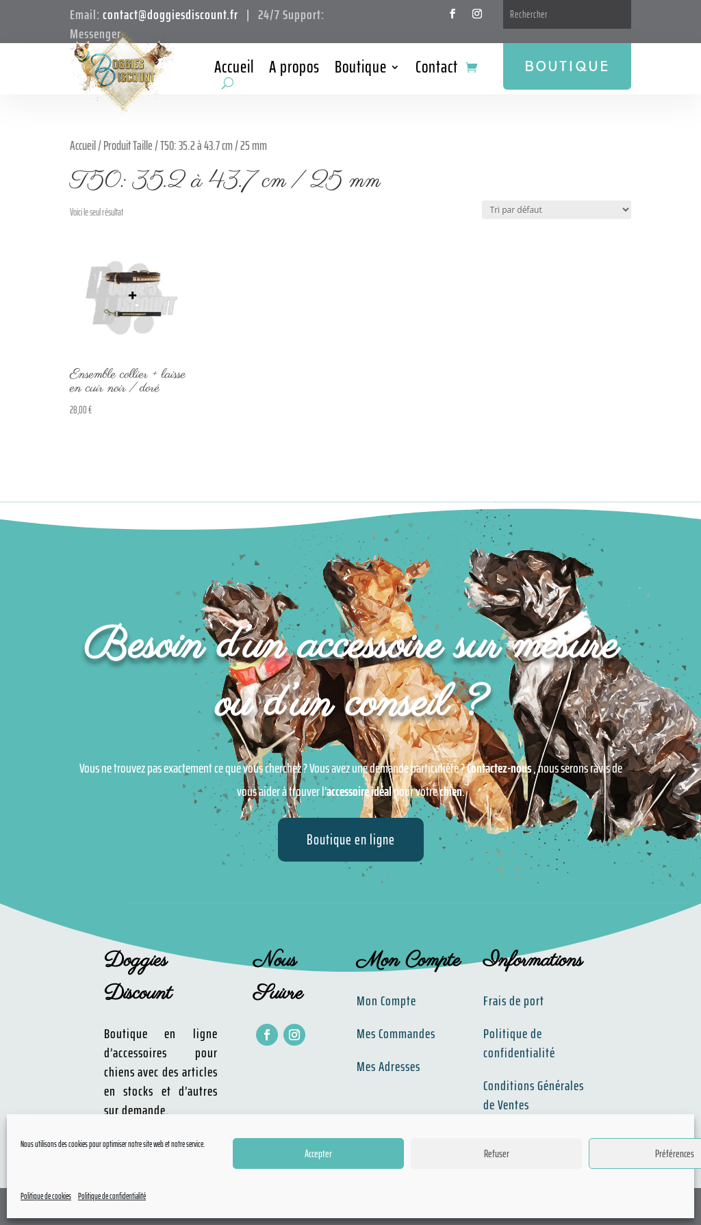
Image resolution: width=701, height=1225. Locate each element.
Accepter (318, 1154)
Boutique (361, 69)
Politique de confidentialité (112, 1195)
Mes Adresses (388, 1066)
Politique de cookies (46, 1195)
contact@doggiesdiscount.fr (170, 14)
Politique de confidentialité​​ (519, 1042)
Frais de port (513, 1000)
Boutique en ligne (351, 839)
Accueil (234, 69)
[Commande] (556, 210)
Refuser (496, 1154)
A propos (294, 69)
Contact (437, 69)
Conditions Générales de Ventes (533, 1095)
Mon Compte (386, 1000)
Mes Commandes (396, 1033)
